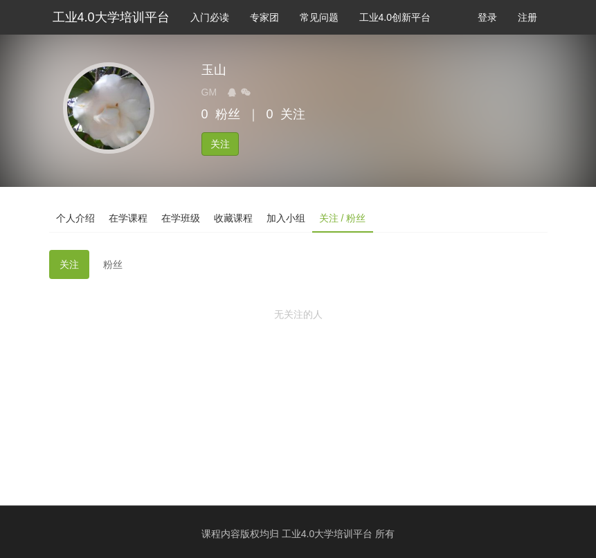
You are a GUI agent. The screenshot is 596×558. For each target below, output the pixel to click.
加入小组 (286, 218)
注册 (527, 17)
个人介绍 (75, 218)
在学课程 (128, 218)
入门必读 (209, 17)
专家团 (264, 17)
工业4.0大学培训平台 (111, 17)
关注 (220, 144)
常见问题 (319, 17)
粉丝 (113, 264)
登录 (487, 17)
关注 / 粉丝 (342, 218)
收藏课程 (233, 218)
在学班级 (180, 218)
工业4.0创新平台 (395, 17)
